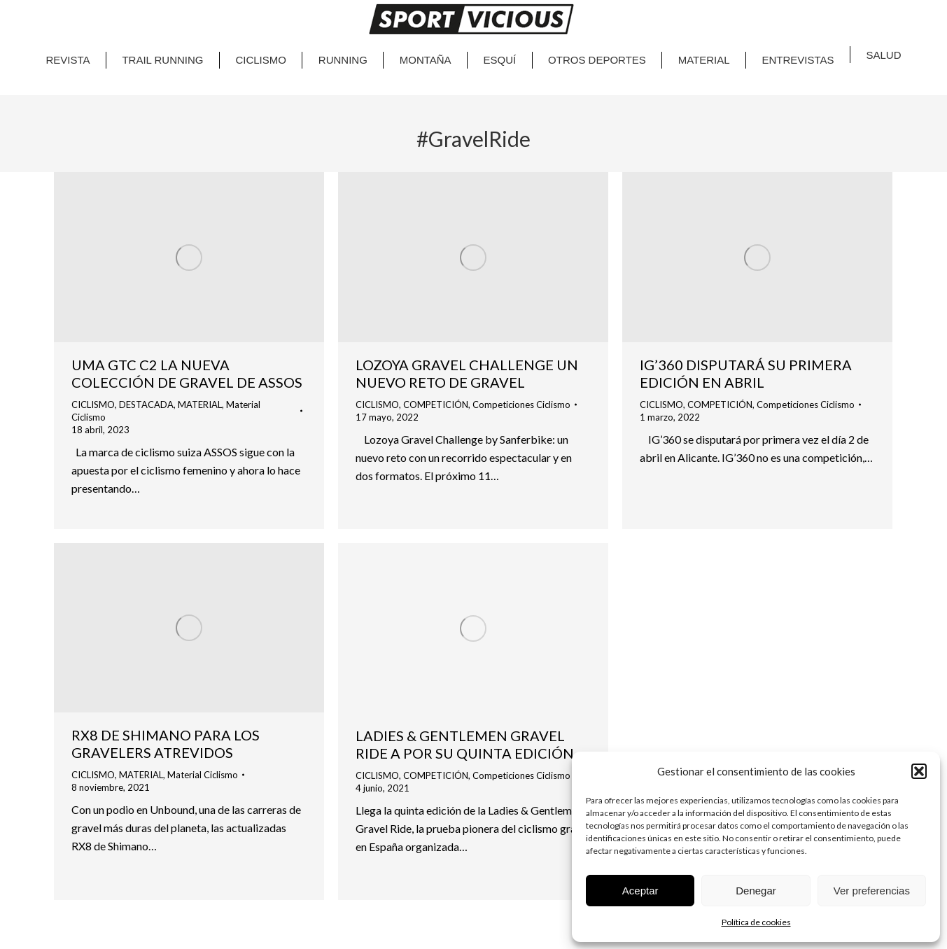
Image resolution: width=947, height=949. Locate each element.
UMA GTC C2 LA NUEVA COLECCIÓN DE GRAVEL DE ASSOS (186, 373)
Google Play (163, 14)
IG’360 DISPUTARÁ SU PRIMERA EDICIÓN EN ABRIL (746, 373)
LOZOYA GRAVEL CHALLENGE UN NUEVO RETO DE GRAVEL (467, 373)
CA (858, 7)
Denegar (756, 891)
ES (887, 7)
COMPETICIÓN (435, 404)
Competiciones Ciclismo (521, 404)
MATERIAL (200, 404)
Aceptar (640, 891)
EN (872, 7)
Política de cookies (756, 922)
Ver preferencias (872, 891)
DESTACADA (146, 404)
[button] (919, 771)
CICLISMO (93, 404)
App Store (89, 14)
